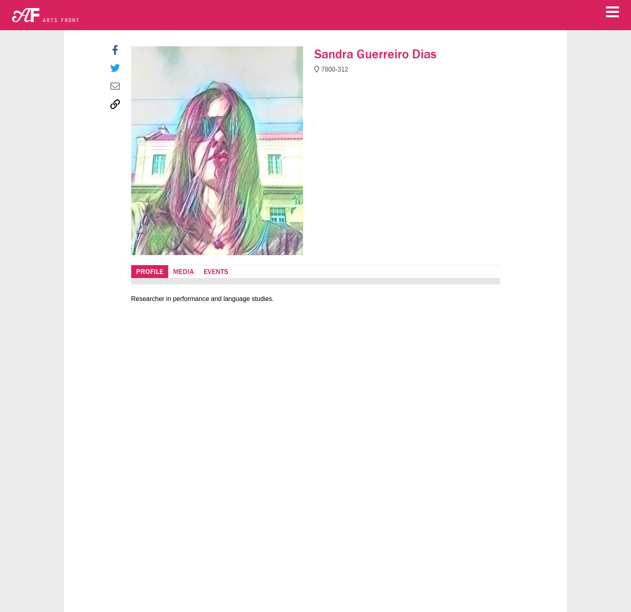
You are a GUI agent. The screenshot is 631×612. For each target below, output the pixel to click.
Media (183, 271)
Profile (149, 271)
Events (216, 271)
